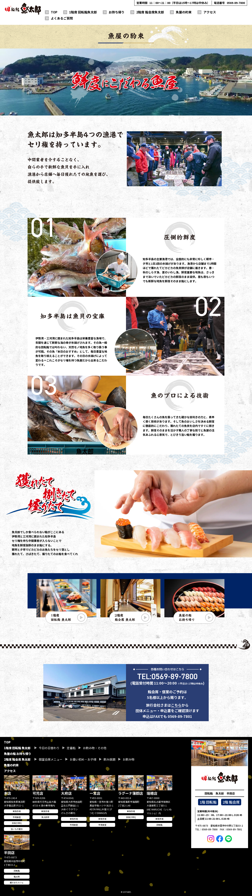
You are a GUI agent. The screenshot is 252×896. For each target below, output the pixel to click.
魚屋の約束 (184, 12)
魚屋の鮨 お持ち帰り (17, 754)
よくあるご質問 (62, 18)
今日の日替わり (49, 748)
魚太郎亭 (45, 817)
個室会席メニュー (50, 759)
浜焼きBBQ (17, 822)
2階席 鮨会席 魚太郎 (17, 759)
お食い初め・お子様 (83, 759)
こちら (176, 714)
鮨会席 (17, 876)
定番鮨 (71, 748)
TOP (54, 12)
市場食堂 (17, 817)
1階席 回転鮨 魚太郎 (17, 748)
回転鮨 (159, 824)
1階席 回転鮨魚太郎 (83, 12)
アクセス (209, 12)
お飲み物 (128, 759)
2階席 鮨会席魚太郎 (150, 12)
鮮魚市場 (17, 811)
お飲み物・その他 (95, 748)
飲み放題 (109, 759)
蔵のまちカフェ (17, 882)
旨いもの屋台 (17, 828)
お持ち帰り (116, 12)
